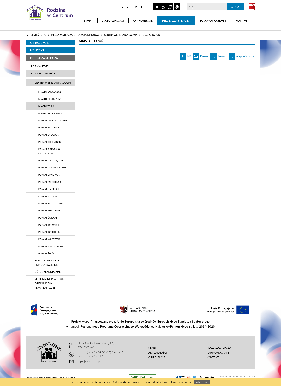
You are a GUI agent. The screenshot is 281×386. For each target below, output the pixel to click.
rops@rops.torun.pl (89, 361)
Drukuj (200, 55)
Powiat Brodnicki (49, 127)
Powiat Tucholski (49, 232)
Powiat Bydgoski (48, 134)
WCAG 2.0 (250, 376)
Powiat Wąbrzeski (49, 239)
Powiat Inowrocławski (52, 167)
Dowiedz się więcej (181, 381)
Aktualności (157, 352)
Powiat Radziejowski (51, 203)
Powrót (218, 55)
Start (152, 347)
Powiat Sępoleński (49, 210)
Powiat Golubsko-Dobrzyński (49, 151)
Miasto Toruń (47, 106)
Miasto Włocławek (50, 113)
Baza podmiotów (43, 73)
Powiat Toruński (48, 224)
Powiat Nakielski (48, 189)
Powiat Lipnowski (49, 174)
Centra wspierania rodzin (53, 82)
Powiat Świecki (47, 217)
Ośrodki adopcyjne (48, 271)
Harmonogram (217, 352)
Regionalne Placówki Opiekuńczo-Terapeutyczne (50, 283)
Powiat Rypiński (48, 196)
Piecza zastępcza (44, 58)
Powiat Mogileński (50, 181)
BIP (252, 6)
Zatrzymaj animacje (156, 6)
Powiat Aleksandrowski (53, 120)
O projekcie (39, 42)
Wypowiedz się (242, 55)
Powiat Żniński (47, 253)
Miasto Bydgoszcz (49, 91)
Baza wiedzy (40, 66)
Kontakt (37, 50)
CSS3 (241, 376)
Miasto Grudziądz (49, 98)
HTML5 (233, 376)
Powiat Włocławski (50, 246)
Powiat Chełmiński (49, 141)
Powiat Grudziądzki (50, 160)
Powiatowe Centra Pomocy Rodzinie (48, 262)
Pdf (185, 55)
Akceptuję (202, 381)
